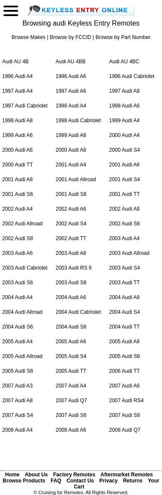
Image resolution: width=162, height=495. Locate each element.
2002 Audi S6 (124, 224)
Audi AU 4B (15, 62)
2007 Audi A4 (71, 386)
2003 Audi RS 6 (74, 268)
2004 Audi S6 (17, 327)
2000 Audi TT (17, 165)
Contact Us (80, 481)
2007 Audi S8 (124, 415)
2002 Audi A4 (17, 209)
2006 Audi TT (124, 371)
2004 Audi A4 (17, 297)
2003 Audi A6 (17, 253)
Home (12, 475)
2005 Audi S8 (17, 371)
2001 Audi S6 (17, 194)
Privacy (108, 481)
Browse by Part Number (122, 37)
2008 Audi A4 (17, 430)
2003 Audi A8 (71, 253)
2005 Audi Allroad (22, 356)
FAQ (56, 481)
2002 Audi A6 (71, 209)
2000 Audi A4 (124, 135)
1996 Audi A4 (17, 76)
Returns (133, 481)
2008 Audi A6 (71, 430)
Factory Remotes (74, 475)
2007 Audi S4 (17, 415)
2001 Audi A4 (71, 165)
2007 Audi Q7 (71, 400)
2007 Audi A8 (17, 400)
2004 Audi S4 (124, 312)
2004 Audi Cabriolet (78, 312)
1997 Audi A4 (17, 91)
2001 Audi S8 (71, 194)
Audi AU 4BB (71, 62)
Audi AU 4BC (124, 62)
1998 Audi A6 (124, 106)
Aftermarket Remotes (127, 475)
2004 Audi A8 (124, 297)
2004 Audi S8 (71, 327)
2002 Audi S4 (71, 224)
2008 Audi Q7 (125, 430)
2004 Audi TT (124, 327)
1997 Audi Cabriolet (25, 106)
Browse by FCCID (70, 37)
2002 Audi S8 (17, 238)
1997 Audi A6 (71, 91)
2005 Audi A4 (17, 342)
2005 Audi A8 (124, 342)
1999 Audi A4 (124, 120)
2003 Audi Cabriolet (25, 268)
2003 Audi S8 (71, 283)
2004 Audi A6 (71, 297)
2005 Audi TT (71, 371)
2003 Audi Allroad (129, 253)
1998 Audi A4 (71, 106)
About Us (36, 475)
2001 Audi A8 (17, 179)
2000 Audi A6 (17, 150)
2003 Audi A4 (124, 238)
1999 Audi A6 (17, 135)
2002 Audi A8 (124, 209)
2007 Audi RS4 (126, 400)
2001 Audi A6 (124, 165)
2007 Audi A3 (17, 386)
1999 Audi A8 (71, 135)
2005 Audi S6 (124, 356)
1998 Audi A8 (17, 120)
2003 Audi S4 (124, 268)
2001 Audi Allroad (76, 179)
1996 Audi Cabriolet (132, 76)
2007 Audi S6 (71, 415)
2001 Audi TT (124, 194)
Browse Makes (29, 37)
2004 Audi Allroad (22, 312)
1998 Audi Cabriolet (78, 120)
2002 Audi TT (71, 238)
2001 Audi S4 (124, 179)
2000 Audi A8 (71, 150)
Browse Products (24, 481)
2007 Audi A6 (124, 386)
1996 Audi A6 (71, 76)
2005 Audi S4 (71, 356)
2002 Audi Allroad (22, 224)
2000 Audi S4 (124, 150)
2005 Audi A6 (71, 342)
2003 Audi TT (124, 283)
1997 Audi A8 (124, 91)
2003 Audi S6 (17, 283)
